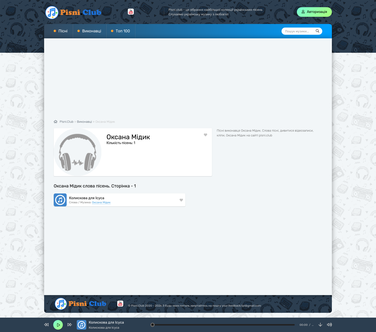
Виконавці (91, 31)
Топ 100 (123, 31)
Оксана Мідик (101, 202)
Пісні (63, 31)
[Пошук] (317, 31)
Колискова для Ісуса (86, 198)
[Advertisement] (188, 81)
